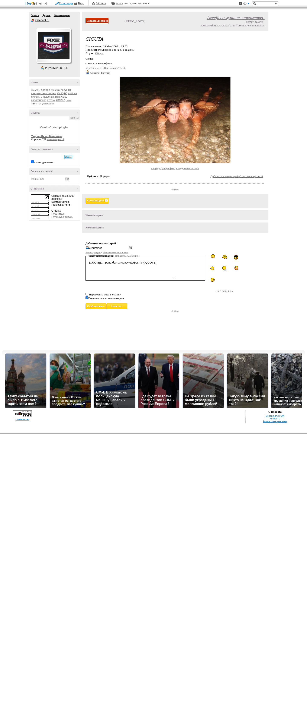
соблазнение (38, 100)
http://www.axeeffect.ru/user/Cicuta (105, 68)
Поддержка (240, 4)
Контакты (275, 418)
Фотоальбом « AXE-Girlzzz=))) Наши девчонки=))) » (233, 25)
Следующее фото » (187, 168)
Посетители (58, 213)
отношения (47, 96)
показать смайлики (126, 255)
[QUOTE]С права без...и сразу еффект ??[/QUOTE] (132, 269)
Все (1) (74, 117)
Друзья (46, 15)
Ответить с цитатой (251, 176)
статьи (51, 100)
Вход (81, 3)
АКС (37, 89)
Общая (99, 53)
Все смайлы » (224, 290)
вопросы (55, 90)
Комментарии (62, 15)
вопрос (45, 89)
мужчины (35, 97)
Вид (246, 4)
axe (33, 90)
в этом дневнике (43, 162)
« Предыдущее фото (163, 168)
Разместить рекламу (275, 421)
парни (58, 97)
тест (34, 103)
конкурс (62, 93)
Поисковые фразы (62, 216)
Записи (35, 15)
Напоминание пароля (115, 252)
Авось (119, 3)
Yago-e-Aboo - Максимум (46, 136)
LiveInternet (37, 4)
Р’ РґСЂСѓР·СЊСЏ (56, 68)
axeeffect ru (32, 20)
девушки (66, 89)
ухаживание (48, 104)
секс (64, 96)
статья (60, 100)
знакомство (48, 93)
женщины (36, 93)
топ (39, 103)
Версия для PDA (275, 416)
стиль (68, 100)
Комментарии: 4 (55, 139)
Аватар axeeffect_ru (54, 45)
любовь (72, 93)
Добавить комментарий (224, 176)
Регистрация (66, 3)
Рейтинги (101, 3)
